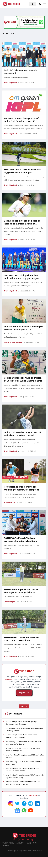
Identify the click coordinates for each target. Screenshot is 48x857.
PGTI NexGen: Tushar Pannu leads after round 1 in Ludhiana (21, 639)
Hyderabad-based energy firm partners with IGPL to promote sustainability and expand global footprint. (23, 127)
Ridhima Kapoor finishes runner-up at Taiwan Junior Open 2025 (24, 328)
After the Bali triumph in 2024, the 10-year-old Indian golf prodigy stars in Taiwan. (24, 335)
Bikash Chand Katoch (13, 342)
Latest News (15, 714)
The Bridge (32, 795)
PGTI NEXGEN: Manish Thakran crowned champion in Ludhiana (20, 540)
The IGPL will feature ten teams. (16, 77)
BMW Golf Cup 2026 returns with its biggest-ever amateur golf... (22, 171)
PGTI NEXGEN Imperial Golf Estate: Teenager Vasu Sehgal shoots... (21, 591)
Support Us (24, 692)
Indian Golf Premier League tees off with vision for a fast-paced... (22, 434)
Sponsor (9, 679)
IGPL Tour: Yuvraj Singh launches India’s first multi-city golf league (21, 277)
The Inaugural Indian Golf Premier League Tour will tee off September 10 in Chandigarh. (23, 284)
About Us (20, 843)
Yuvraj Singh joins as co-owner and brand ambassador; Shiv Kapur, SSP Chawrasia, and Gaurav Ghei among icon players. (24, 443)
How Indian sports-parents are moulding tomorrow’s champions (21, 488)
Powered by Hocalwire (32, 850)
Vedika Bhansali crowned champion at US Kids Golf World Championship (23, 379)
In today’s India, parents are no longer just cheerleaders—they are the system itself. (20, 495)
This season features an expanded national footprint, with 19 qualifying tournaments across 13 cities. (24, 178)
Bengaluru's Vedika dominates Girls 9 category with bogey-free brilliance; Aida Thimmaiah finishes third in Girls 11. (23, 388)
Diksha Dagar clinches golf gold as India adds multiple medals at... (22, 222)
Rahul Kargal (9, 502)
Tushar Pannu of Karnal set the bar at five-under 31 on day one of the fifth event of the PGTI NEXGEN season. (23, 648)
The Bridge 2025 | (14, 850)
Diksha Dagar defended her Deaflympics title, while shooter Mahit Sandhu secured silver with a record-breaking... (23, 231)
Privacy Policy (8, 843)
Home (6, 33)
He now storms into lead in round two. (18, 597)
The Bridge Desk (10, 82)
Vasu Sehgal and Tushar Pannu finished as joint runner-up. (21, 546)
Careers (5, 845)
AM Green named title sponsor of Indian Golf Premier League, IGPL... (21, 120)
